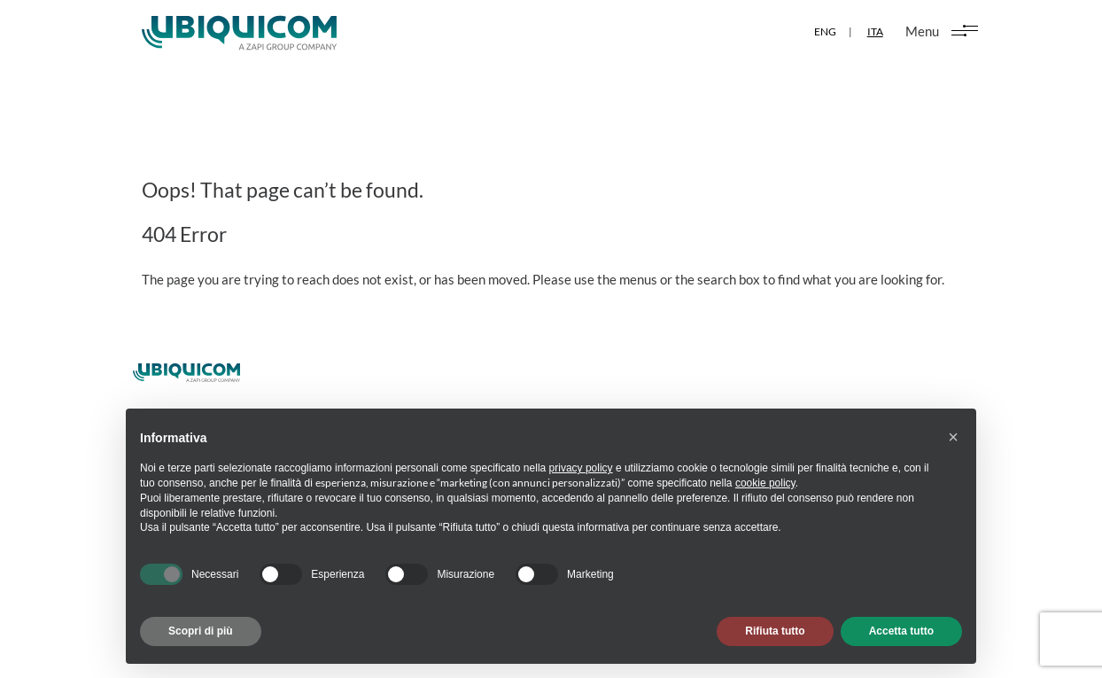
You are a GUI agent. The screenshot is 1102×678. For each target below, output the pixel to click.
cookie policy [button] (765, 483)
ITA (874, 31)
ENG (824, 31)
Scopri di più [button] (200, 631)
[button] (953, 437)
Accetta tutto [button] (901, 631)
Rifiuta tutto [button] (774, 631)
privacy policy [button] (581, 468)
